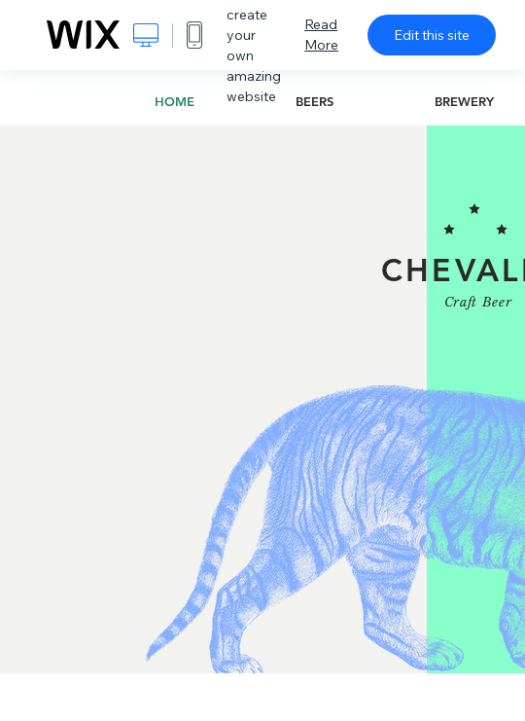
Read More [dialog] (321, 35)
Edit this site (432, 35)
